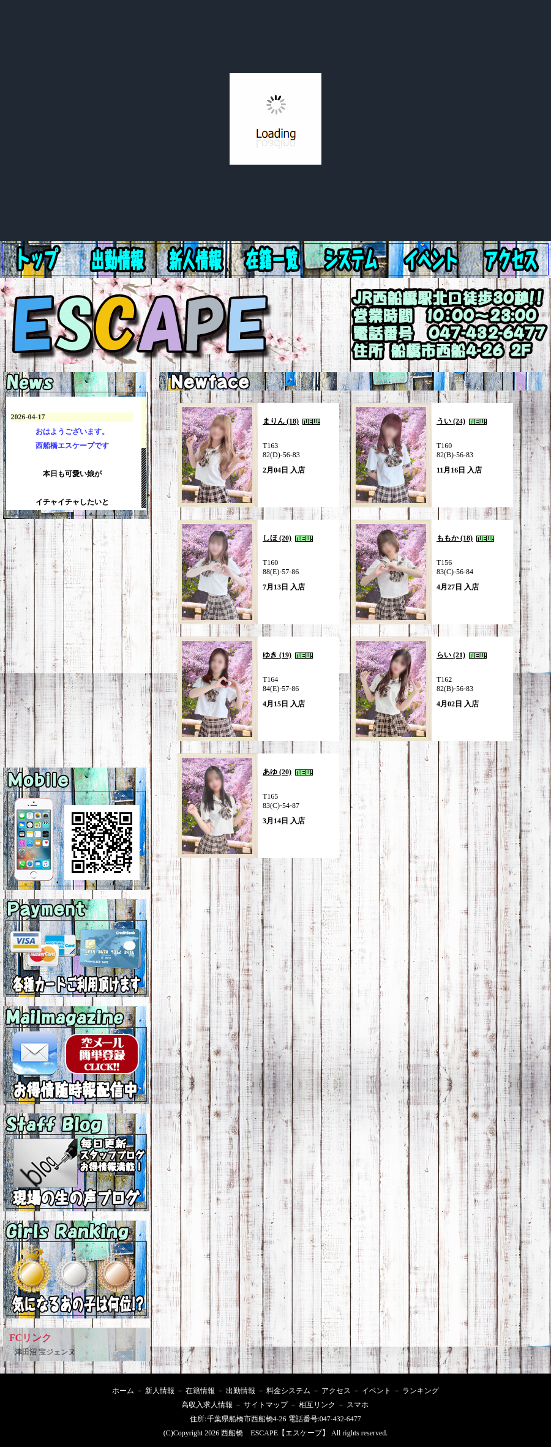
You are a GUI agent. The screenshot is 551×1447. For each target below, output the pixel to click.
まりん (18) (281, 421)
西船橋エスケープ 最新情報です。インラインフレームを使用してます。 (76, 453)
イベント (376, 1390)
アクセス (433, 259)
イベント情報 (512, 259)
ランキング (420, 1390)
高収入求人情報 (207, 1404)
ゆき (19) (277, 655)
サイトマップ (266, 1404)
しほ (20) (277, 538)
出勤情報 (198, 259)
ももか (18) (455, 538)
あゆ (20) (277, 772)
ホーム (40, 259)
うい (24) (451, 421)
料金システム (355, 259)
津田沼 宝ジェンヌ (45, 1352)
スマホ (358, 1404)
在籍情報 (277, 259)
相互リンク (317, 1404)
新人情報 (120, 259)
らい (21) (451, 655)
